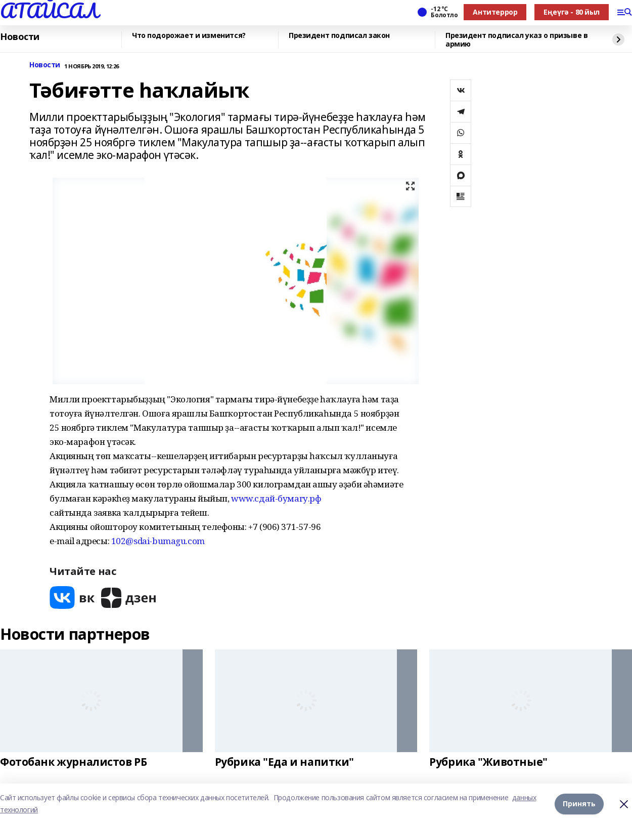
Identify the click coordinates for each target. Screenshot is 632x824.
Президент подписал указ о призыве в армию (516, 39)
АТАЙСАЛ (49, 11)
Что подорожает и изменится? (189, 35)
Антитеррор (495, 12)
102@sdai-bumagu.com (158, 541)
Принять (579, 803)
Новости (19, 37)
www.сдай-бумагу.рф (276, 498)
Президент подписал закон (339, 35)
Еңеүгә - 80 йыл (572, 12)
